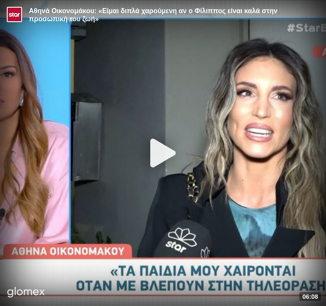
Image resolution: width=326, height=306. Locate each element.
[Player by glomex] (26, 293)
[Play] (163, 153)
